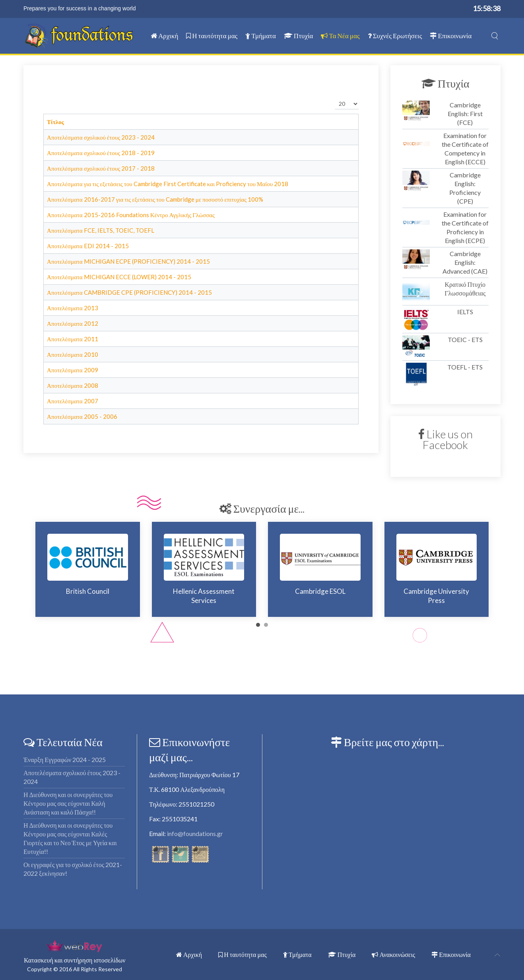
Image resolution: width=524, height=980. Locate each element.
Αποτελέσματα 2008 (72, 385)
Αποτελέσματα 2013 (72, 307)
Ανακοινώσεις (393, 954)
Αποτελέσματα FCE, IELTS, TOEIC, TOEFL (100, 230)
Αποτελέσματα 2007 (72, 400)
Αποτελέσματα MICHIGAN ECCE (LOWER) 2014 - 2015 (119, 276)
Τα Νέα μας (340, 35)
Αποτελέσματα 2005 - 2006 (82, 416)
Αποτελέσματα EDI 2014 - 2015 (88, 245)
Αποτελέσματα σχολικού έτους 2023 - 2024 (101, 137)
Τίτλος (55, 121)
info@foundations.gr (195, 833)
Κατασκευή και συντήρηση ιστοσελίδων (74, 960)
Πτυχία (298, 35)
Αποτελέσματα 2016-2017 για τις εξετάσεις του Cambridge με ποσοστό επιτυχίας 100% (155, 199)
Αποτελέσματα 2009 (72, 369)
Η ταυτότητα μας (211, 35)
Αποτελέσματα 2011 (72, 338)
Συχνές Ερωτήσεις (395, 35)
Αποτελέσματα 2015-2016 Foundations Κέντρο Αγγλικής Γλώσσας (131, 214)
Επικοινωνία (451, 35)
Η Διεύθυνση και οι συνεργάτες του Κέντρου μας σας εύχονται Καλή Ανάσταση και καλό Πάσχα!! (68, 803)
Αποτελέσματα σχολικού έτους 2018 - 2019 (101, 152)
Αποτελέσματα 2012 (72, 323)
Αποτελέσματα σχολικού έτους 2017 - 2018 (101, 168)
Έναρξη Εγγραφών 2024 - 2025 (64, 759)
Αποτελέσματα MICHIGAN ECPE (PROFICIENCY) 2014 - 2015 (128, 261)
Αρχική (164, 35)
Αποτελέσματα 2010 (72, 354)
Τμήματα (260, 35)
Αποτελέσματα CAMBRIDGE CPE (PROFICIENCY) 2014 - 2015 (129, 292)
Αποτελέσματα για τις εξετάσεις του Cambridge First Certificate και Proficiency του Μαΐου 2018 (167, 183)
